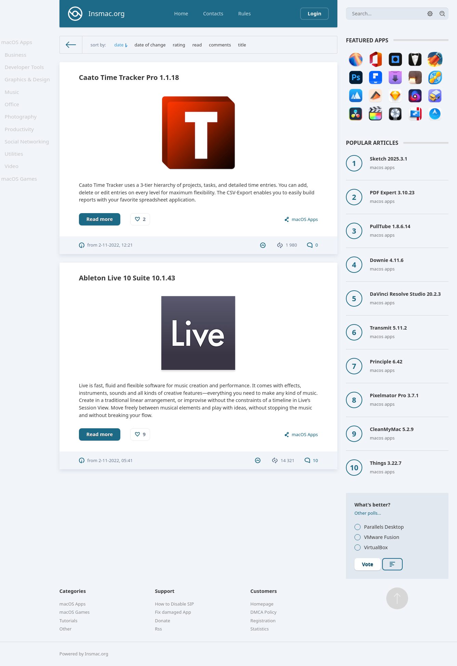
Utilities (15, 170)
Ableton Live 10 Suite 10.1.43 (127, 277)
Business (17, 57)
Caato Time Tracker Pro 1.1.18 (129, 77)
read (197, 45)
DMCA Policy (264, 612)
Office (14, 113)
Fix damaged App (173, 612)
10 (311, 460)
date (118, 45)
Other (65, 629)
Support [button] (164, 591)
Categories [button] (72, 591)
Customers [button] (264, 591)
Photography (22, 127)
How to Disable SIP (174, 604)
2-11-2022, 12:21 (115, 245)
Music (13, 99)
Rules (244, 13)
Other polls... (367, 513)
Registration (263, 621)
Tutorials (68, 621)
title (242, 45)
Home (181, 13)
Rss (158, 629)
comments (220, 45)
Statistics (260, 629)
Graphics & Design (28, 85)
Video (13, 184)
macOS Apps (17, 43)
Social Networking (28, 156)
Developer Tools (25, 71)
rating (179, 45)
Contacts (213, 13)
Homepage (262, 604)
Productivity (20, 142)
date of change (150, 45)
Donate (162, 621)
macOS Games (20, 198)
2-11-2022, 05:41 (115, 460)
